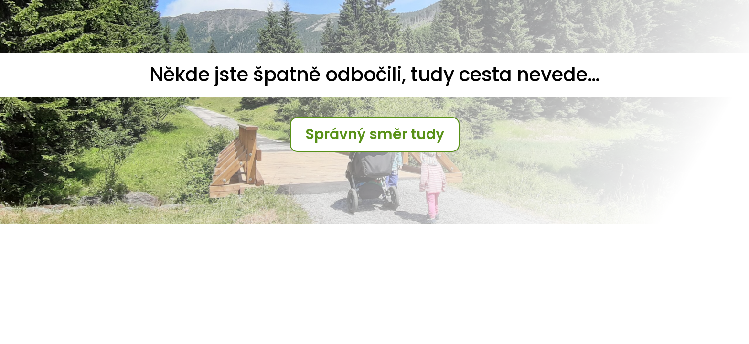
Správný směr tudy (374, 134)
